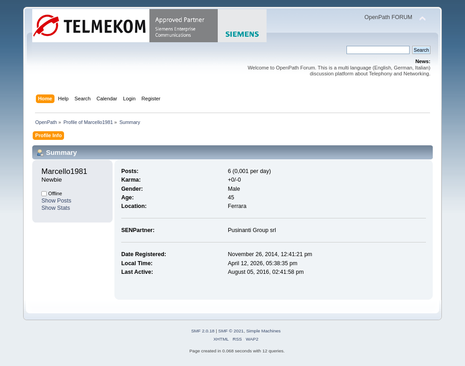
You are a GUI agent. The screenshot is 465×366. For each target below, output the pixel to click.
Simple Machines (263, 330)
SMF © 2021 (231, 330)
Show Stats (55, 208)
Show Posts (56, 201)
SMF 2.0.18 (203, 330)
